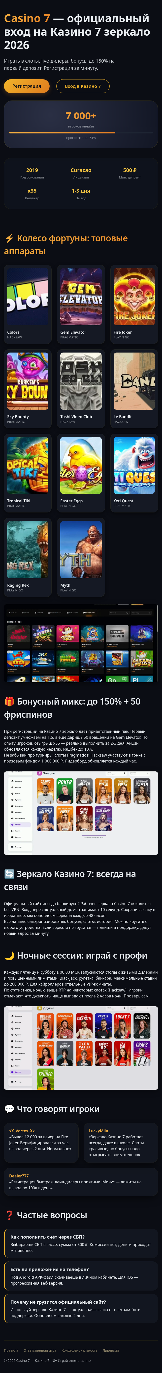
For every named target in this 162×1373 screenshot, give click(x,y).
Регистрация (26, 86)
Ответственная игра (40, 1350)
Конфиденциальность (79, 1350)
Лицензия (111, 1350)
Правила (11, 1350)
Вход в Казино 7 (83, 86)
